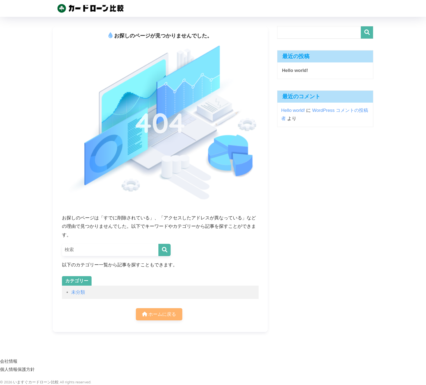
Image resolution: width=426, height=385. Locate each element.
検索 (367, 32)
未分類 (78, 292)
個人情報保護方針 (17, 369)
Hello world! (295, 70)
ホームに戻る (159, 314)
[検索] (164, 250)
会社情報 (8, 361)
